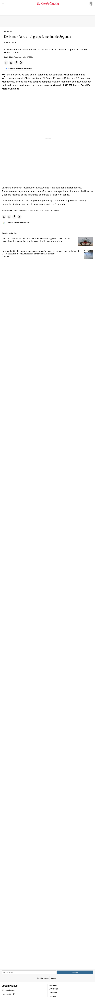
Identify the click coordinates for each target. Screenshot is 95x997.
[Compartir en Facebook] (16, 62)
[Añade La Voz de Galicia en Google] (18, 69)
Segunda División (20, 210)
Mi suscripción (8, 990)
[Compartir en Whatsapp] (6, 62)
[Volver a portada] (47, 3)
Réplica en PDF (9, 994)
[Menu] (3, 3)
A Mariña (31, 210)
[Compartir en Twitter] (21, 62)
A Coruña (53, 989)
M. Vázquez (6, 256)
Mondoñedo (55, 210)
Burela (47, 210)
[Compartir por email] (11, 62)
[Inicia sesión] (90, 3)
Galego (53, 978)
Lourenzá (39, 210)
